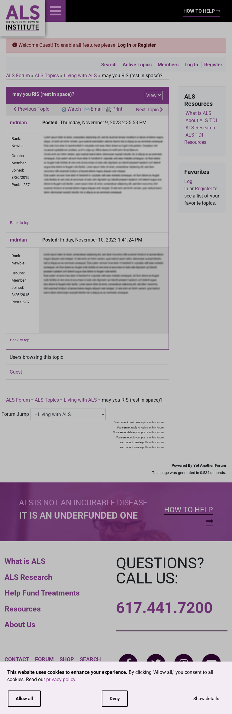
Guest (16, 372)
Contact (17, 659)
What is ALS (25, 561)
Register (147, 45)
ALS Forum (18, 75)
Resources (23, 609)
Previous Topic (31, 109)
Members (168, 65)
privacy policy (60, 679)
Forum (44, 659)
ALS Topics (47, 75)
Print (117, 109)
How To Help (201, 11)
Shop (67, 659)
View (151, 95)
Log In (124, 45)
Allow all (24, 698)
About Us (20, 624)
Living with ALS (80, 75)
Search (109, 65)
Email (97, 109)
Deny (115, 698)
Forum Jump (15, 414)
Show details (206, 698)
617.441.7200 (164, 608)
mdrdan (18, 122)
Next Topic (149, 109)
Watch (74, 109)
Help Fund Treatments (42, 593)
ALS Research (28, 577)
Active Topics (137, 65)
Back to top (19, 222)
